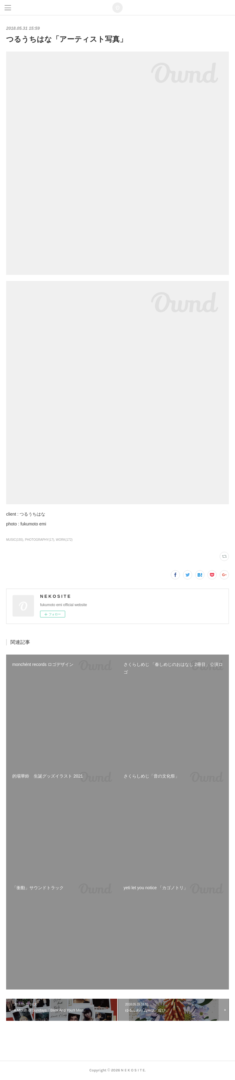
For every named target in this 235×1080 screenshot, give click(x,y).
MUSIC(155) (14, 539)
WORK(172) (64, 539)
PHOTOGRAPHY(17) (39, 539)
